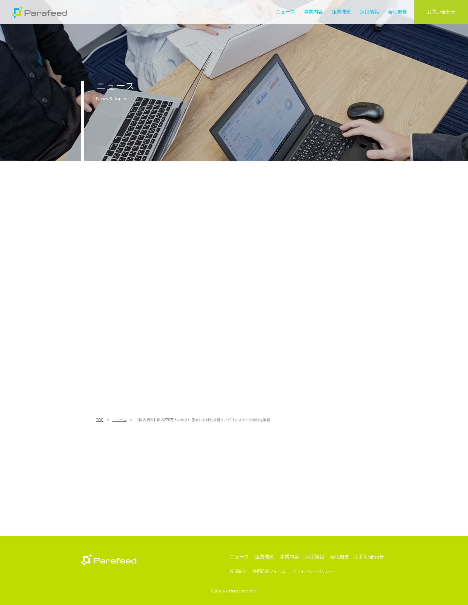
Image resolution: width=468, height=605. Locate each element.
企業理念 (341, 11)
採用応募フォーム (269, 571)
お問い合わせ (441, 11)
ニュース (285, 11)
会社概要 (397, 11)
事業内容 (313, 11)
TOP (99, 420)
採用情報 (369, 11)
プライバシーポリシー (313, 571)
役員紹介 (238, 571)
